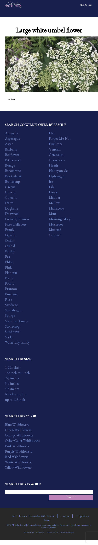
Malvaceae (56, 208)
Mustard (55, 229)
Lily (51, 186)
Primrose (11, 288)
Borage (10, 165)
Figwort (10, 235)
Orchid (10, 245)
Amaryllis (11, 133)
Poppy (9, 278)
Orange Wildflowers (19, 435)
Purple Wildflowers (18, 451)
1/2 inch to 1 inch (17, 372)
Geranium (56, 154)
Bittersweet (13, 160)
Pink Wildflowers (17, 446)
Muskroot (56, 224)
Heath (53, 165)
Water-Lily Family (17, 342)
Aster (9, 143)
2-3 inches (12, 378)
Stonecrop (12, 326)
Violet (9, 337)
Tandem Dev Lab (52, 532)
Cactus (10, 186)
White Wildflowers (18, 462)
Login (65, 516)
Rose (8, 299)
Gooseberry (57, 160)
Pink (8, 267)
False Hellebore (16, 224)
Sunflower (12, 331)
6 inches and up (16, 394)
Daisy (9, 202)
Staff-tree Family (16, 321)
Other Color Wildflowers (22, 440)
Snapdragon (13, 310)
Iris (51, 181)
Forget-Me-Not (60, 138)
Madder (54, 197)
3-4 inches (12, 383)
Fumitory (55, 143)
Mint (52, 213)
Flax (52, 133)
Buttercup (12, 181)
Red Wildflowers (16, 456)
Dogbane (11, 208)
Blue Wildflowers (17, 424)
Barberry (11, 149)
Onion (9, 240)
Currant (11, 197)
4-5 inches (12, 388)
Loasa (53, 192)
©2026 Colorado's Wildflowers (34, 532)
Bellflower (12, 154)
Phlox (9, 262)
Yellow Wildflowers (18, 467)
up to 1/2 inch (15, 399)
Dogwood (12, 213)
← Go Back (10, 98)
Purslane (11, 294)
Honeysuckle (58, 170)
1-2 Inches (12, 367)
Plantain (11, 272)
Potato (9, 283)
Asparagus (12, 138)
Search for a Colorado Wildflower (33, 516)
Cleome (10, 192)
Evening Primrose (17, 219)
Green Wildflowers (18, 430)
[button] (83, 4)
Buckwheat (13, 176)
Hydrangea (57, 176)
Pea (7, 256)
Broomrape (13, 170)
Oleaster (55, 235)
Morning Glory (59, 219)
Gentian (55, 149)
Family (9, 229)
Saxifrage (11, 304)
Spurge (10, 315)
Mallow (54, 202)
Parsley (10, 251)
